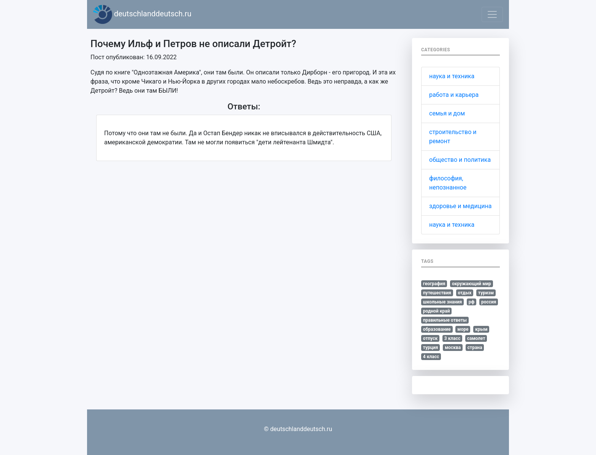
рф (472, 302)
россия (488, 302)
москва (453, 347)
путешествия (437, 292)
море (462, 329)
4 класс (431, 356)
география (434, 283)
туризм (486, 292)
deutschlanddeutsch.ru (142, 14)
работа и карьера (454, 94)
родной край (436, 311)
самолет (476, 338)
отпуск (430, 338)
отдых (464, 292)
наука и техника (451, 76)
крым (481, 329)
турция (430, 347)
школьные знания (442, 302)
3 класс (452, 338)
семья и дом (447, 113)
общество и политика (460, 159)
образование (437, 329)
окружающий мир (471, 283)
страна (475, 347)
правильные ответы (445, 320)
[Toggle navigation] (492, 14)
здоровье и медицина (460, 206)
